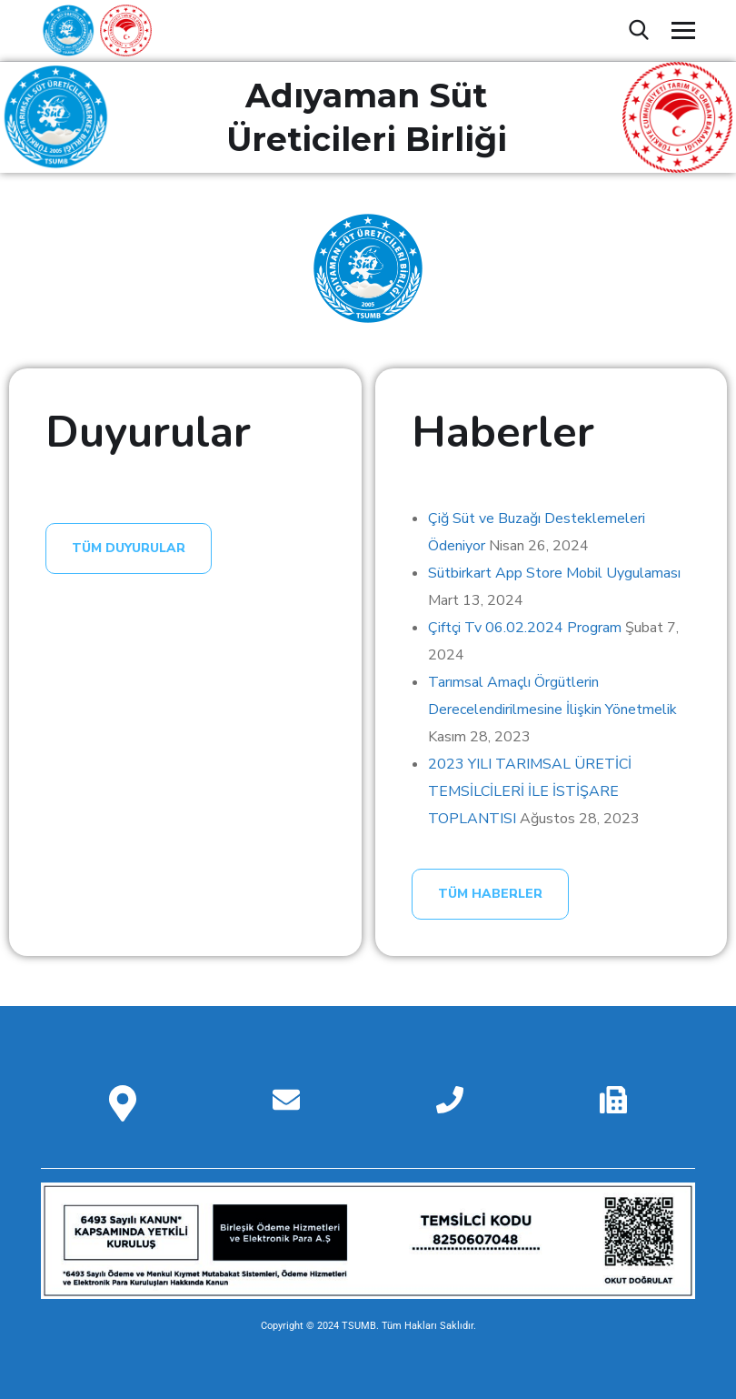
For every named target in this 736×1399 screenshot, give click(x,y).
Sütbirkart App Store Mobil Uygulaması (554, 573)
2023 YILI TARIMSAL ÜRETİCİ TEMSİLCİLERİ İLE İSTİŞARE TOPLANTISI (530, 791)
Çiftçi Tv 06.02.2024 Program (525, 628)
